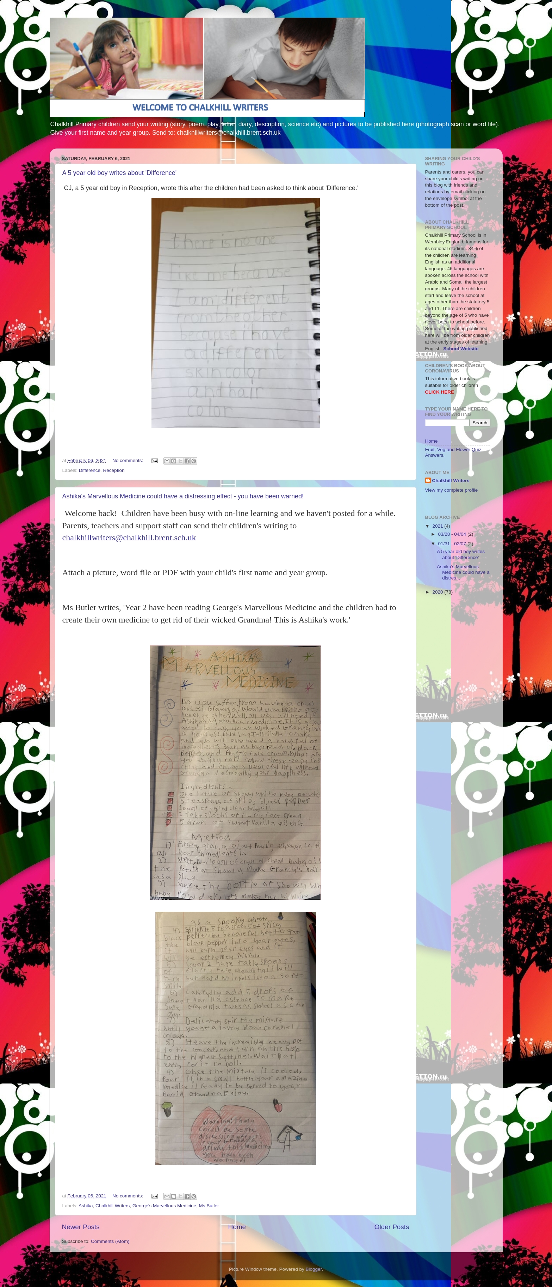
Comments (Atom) (110, 1241)
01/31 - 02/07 (452, 543)
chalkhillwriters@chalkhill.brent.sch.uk (129, 537)
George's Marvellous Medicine (164, 1205)
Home (237, 1227)
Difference (89, 470)
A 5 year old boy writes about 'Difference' (119, 172)
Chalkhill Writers (112, 1205)
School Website (460, 348)
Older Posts (391, 1227)
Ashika (86, 1205)
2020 (438, 592)
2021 (438, 526)
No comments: (128, 460)
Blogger (314, 1269)
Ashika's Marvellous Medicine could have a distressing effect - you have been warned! (183, 496)
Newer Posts (81, 1227)
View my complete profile (451, 490)
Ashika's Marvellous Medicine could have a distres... (463, 572)
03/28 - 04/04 (452, 534)
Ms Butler (209, 1205)
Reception (114, 470)
